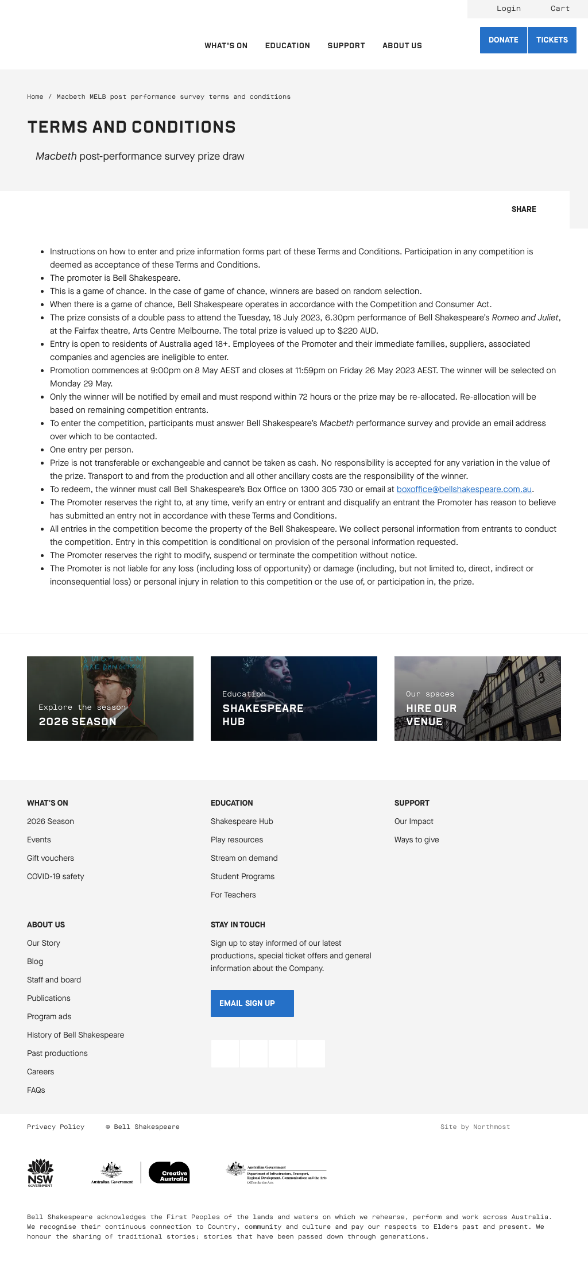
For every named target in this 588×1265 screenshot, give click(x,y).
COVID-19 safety (55, 876)
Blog (35, 961)
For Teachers (233, 894)
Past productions (57, 1053)
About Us (46, 924)
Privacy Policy (55, 1127)
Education (232, 803)
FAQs (36, 1090)
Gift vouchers (50, 858)
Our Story (43, 943)
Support (412, 803)
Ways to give (416, 839)
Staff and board (54, 979)
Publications (49, 998)
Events (39, 839)
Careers (40, 1071)
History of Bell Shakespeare (76, 1035)
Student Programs (242, 876)
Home (35, 96)
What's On (47, 803)
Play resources (237, 839)
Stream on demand (244, 858)
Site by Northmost (475, 1127)
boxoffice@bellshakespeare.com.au (464, 490)
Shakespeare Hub (242, 821)
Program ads (49, 1016)
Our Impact (414, 821)
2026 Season (50, 821)
